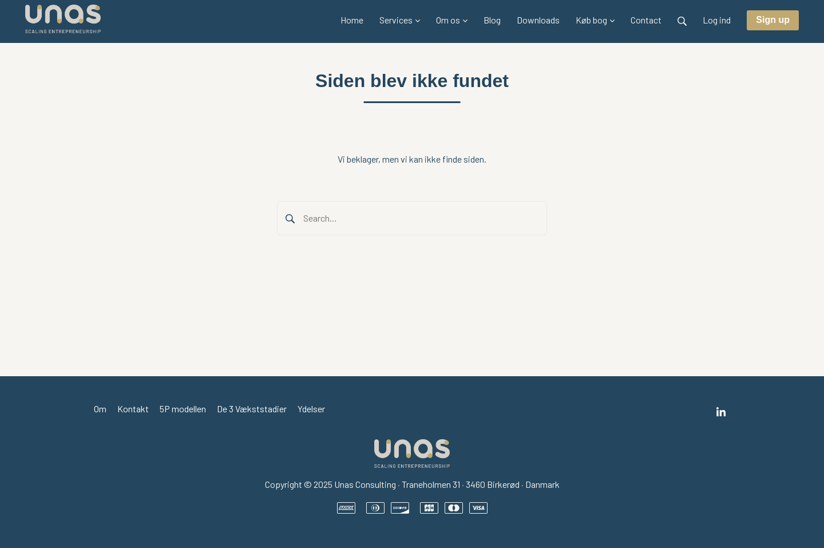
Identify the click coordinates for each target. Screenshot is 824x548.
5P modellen (183, 408)
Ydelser (311, 408)
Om (100, 408)
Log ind (717, 19)
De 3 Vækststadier (252, 408)
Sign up (773, 20)
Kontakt (133, 408)
